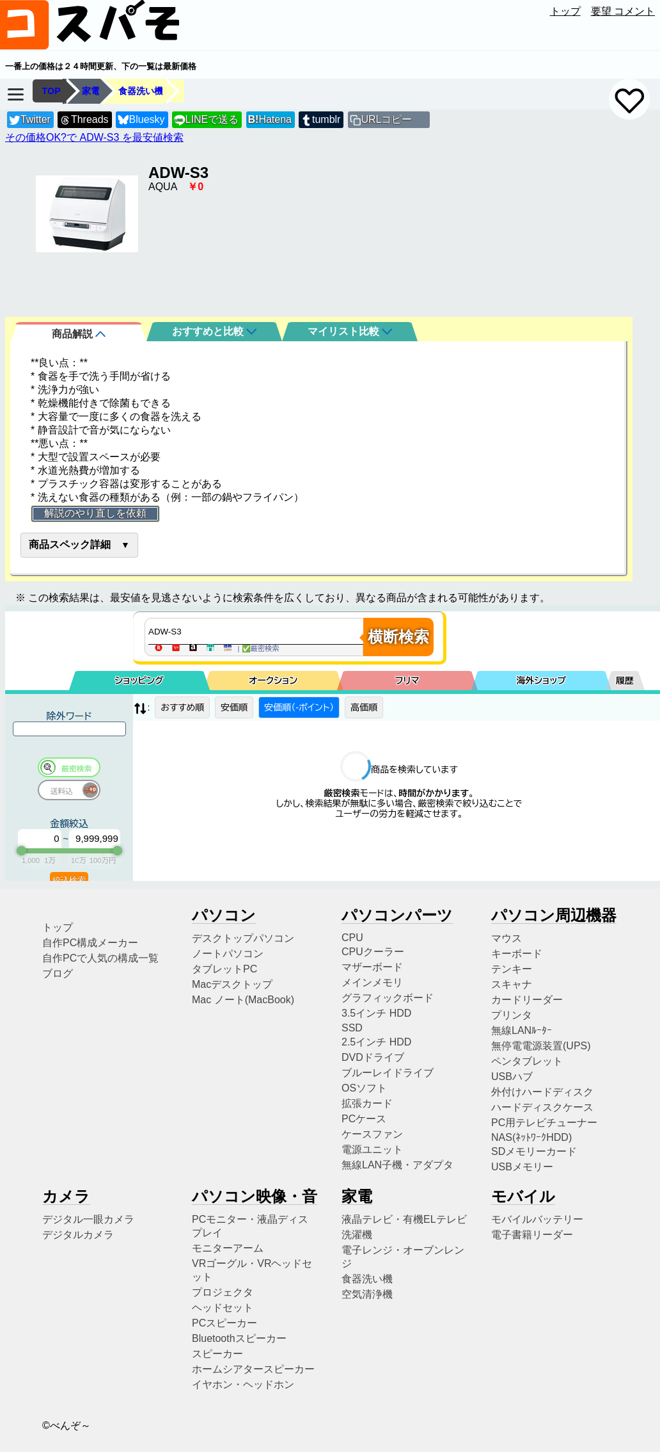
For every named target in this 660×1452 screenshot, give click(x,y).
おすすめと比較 (214, 331)
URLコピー (386, 119)
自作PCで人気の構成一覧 (100, 958)
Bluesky (141, 120)
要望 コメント (623, 11)
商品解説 (79, 333)
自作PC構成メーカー (90, 942)
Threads (83, 120)
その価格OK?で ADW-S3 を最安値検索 (94, 137)
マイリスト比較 (350, 331)
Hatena (270, 119)
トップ (565, 11)
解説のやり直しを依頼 (95, 513)
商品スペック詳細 (70, 544)
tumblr (320, 120)
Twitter (30, 120)
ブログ (57, 973)
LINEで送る (206, 120)
